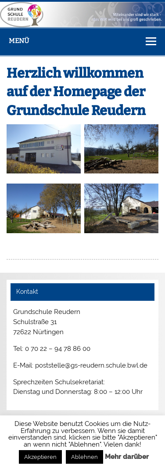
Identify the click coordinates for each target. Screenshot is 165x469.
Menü (19, 41)
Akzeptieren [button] (40, 457)
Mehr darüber (127, 457)
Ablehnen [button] (84, 457)
